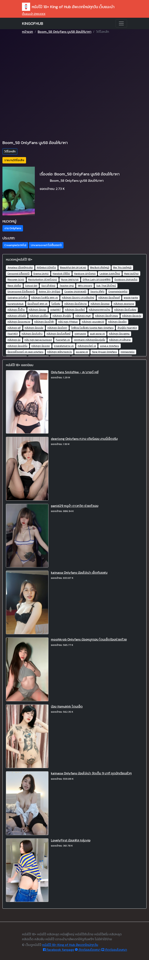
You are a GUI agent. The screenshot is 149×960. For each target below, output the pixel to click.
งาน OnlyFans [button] (12, 228)
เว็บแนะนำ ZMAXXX (33, 14)
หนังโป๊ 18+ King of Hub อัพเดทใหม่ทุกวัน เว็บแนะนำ (68, 7)
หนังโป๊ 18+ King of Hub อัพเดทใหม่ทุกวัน (70, 944)
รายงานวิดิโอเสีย (14, 160)
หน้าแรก (27, 31)
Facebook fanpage (58, 949)
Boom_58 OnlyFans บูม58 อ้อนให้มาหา (64, 31)
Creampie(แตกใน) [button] (15, 245)
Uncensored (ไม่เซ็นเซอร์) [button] (46, 245)
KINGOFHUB (32, 23)
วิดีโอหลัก (9, 151)
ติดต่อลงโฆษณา (88, 949)
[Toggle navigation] (121, 23)
